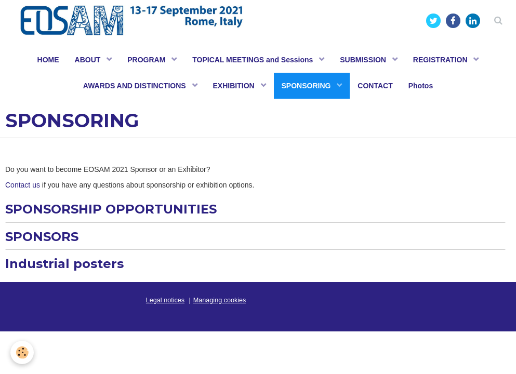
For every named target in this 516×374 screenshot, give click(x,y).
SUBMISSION (364, 60)
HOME (48, 60)
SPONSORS (41, 236)
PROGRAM (147, 60)
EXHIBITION (235, 86)
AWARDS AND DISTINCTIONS (135, 86)
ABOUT (89, 60)
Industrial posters (64, 263)
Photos (420, 86)
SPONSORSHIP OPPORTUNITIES (111, 209)
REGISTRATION (441, 60)
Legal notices (165, 300)
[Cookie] (22, 352)
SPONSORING (307, 86)
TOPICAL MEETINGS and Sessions (253, 60)
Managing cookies (219, 300)
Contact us (22, 185)
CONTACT (375, 86)
